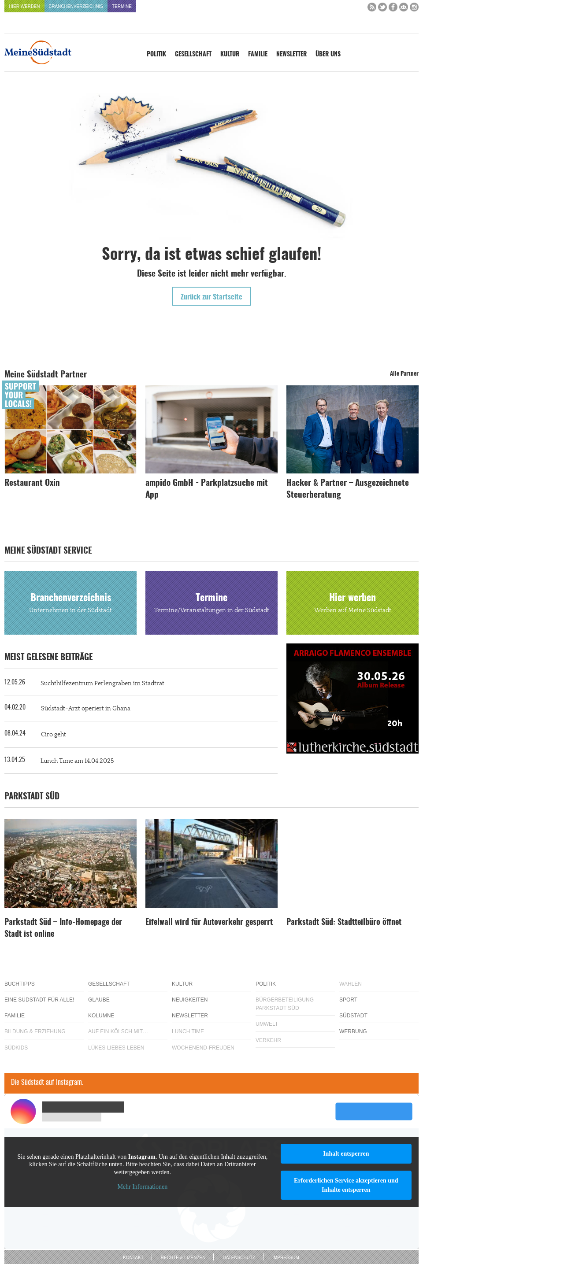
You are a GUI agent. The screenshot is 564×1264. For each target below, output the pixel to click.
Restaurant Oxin (32, 483)
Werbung (353, 1031)
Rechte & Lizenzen (183, 1257)
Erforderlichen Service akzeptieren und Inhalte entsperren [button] (346, 1185)
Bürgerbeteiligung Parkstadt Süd (285, 1004)
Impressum (285, 1257)
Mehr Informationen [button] (142, 1186)
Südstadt (353, 1016)
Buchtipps (19, 984)
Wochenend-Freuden (203, 1048)
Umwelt (267, 1024)
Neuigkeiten (190, 1000)
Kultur (229, 55)
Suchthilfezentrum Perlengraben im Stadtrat (102, 683)
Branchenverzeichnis (76, 6)
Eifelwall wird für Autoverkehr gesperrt (209, 923)
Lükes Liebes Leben (116, 1048)
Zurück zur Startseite (211, 297)
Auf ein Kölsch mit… (118, 1031)
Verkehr (268, 1040)
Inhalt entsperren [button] (346, 1153)
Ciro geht (53, 734)
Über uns (328, 55)
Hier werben (24, 6)
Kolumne (101, 1016)
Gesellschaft (193, 55)
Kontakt (133, 1257)
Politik (156, 55)
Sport (348, 1000)
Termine (122, 6)
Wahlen (350, 984)
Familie (257, 55)
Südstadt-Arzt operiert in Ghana (85, 708)
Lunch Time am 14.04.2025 (77, 761)
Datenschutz (239, 1257)
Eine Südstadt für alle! (39, 1000)
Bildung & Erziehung (35, 1031)
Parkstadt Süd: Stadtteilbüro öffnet (343, 923)
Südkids (16, 1048)
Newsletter (291, 55)
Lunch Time (188, 1031)
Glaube (99, 1000)
